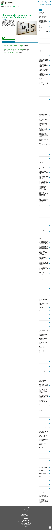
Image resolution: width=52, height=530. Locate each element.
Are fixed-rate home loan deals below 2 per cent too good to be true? (43, 215)
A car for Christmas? (42, 473)
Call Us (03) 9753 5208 (44, 2)
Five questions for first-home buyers (43, 335)
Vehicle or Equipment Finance (42, 419)
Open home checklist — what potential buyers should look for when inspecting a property (43, 188)
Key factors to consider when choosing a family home (17, 16)
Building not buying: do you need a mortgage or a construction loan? (43, 273)
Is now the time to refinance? (42, 296)
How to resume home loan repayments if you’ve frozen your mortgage (43, 263)
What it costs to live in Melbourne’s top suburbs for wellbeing (43, 129)
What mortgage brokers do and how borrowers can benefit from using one (43, 209)
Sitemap (29, 523)
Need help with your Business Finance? (42, 347)
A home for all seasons (43, 310)
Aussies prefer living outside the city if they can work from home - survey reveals (43, 135)
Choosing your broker (42, 464)
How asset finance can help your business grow (43, 322)
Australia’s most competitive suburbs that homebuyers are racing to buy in (43, 99)
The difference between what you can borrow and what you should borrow (43, 456)
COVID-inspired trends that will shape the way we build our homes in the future (43, 182)
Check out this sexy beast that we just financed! (43, 428)
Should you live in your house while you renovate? (43, 361)
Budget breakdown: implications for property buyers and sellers (43, 351)
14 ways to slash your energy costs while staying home (43, 172)
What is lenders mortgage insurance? (43, 205)
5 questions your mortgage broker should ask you (43, 158)
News (14, 6)
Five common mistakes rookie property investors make (13, 46)
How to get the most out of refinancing (43, 405)
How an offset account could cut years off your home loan (13, 45)
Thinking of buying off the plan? (43, 331)
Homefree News (8, 6)
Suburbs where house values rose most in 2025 (43, 31)
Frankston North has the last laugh (43, 13)
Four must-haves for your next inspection (43, 314)
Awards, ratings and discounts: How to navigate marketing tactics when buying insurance (43, 194)
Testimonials (18, 6)
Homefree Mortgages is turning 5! (43, 444)
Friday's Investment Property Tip (42, 480)
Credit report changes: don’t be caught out (43, 318)
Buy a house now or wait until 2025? (43, 79)
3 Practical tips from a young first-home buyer (43, 168)
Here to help (41, 292)
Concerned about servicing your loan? (43, 288)
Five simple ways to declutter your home (11, 52)
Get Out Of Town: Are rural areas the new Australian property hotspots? (43, 237)
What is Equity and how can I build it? (43, 154)
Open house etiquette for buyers (43, 140)
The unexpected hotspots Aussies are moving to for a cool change (43, 26)
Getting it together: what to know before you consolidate (43, 283)
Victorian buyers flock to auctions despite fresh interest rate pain (43, 21)
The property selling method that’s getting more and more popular (43, 65)
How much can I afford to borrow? (43, 304)
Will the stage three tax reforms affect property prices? (43, 115)
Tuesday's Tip (41, 492)
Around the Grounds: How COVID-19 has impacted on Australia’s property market (43, 242)
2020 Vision (41, 307)
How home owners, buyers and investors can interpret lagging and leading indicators (43, 200)
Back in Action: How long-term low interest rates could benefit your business (43, 247)
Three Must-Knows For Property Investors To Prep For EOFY (43, 268)
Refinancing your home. (43, 467)
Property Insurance (42, 447)
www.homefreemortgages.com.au (26, 522)
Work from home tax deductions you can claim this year (43, 258)
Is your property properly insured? (43, 120)
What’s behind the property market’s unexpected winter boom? (43, 110)
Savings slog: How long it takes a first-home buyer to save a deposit (43, 105)
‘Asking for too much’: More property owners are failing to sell (43, 88)
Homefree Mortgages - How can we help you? (43, 372)
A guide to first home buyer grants (43, 460)
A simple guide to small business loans (43, 339)
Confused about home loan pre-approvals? (43, 440)
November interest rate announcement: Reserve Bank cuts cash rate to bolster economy (43, 225)
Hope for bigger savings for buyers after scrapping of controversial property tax (43, 83)
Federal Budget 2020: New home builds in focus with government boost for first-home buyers (43, 231)
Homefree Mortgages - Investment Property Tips (43, 496)
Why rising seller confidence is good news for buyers (43, 163)
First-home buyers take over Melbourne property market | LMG (43, 46)
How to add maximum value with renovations (43, 436)
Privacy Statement (24, 523)
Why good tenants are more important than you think (43, 356)
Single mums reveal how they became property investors (43, 51)
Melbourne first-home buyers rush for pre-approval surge (42, 35)
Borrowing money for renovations (42, 451)
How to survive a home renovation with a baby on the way (43, 415)
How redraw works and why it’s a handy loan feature (43, 401)
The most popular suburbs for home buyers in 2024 (43, 70)
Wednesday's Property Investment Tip (43, 488)
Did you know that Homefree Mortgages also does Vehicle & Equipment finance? (43, 501)
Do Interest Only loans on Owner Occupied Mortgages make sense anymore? (43, 391)
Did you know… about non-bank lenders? (43, 327)
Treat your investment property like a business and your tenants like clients (43, 366)
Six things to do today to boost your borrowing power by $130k (43, 149)
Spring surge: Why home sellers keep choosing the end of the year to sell (43, 94)
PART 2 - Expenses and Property (43, 300)
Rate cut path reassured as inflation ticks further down (43, 56)
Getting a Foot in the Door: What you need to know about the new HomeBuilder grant (43, 253)
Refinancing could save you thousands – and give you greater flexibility (43, 396)
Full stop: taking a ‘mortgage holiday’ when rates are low (43, 278)
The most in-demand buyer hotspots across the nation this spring (43, 41)
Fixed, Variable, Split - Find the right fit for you (43, 432)
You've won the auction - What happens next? (43, 424)
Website (2, 6)
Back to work (41, 470)
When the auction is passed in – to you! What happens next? (14, 49)
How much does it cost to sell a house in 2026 (43, 17)
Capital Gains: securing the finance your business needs (43, 220)
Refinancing (41, 476)
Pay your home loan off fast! (43, 343)
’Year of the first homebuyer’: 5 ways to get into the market (43, 74)
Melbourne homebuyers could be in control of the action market (43, 144)
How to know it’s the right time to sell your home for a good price (43, 60)
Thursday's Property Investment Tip (42, 484)
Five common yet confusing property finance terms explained (43, 177)
